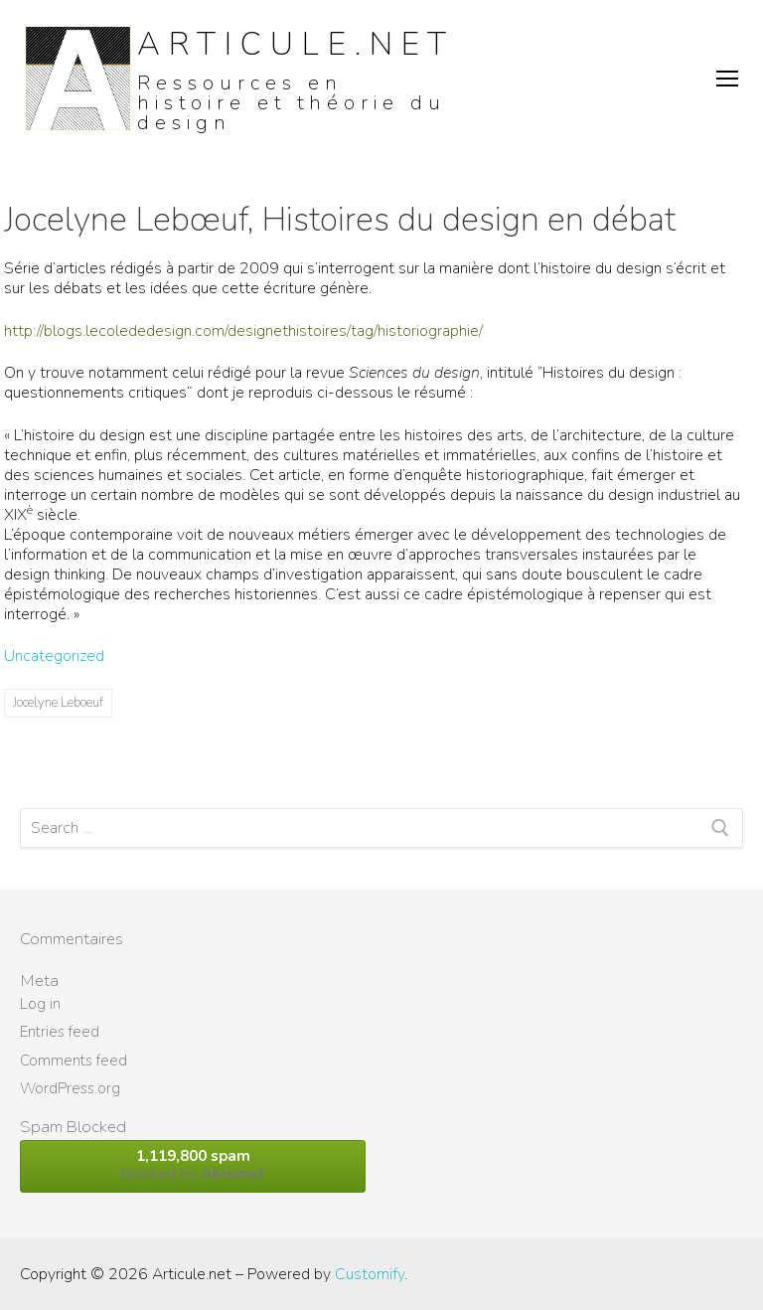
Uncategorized (54, 656)
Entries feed (59, 1032)
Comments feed (73, 1060)
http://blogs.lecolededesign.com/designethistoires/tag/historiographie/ (243, 331)
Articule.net (296, 44)
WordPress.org (70, 1088)
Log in (40, 1004)
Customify (369, 1274)
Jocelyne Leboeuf (58, 703)
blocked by (193, 1165)
